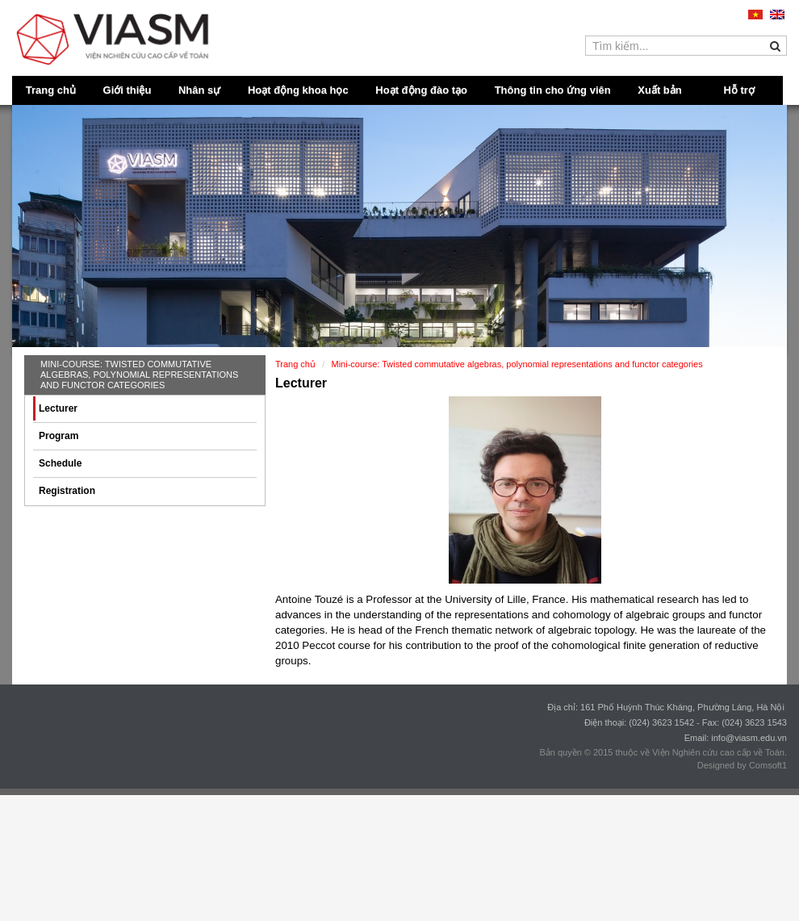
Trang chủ (51, 90)
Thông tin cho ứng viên (553, 90)
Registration (67, 490)
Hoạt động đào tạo (421, 90)
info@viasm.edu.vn (749, 738)
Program (58, 436)
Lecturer (58, 408)
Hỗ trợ (739, 90)
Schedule (60, 463)
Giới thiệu (127, 90)
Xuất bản (659, 90)
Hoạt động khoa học (298, 90)
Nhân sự (199, 90)
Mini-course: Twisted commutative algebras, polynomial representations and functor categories (139, 374)
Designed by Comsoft (739, 765)
